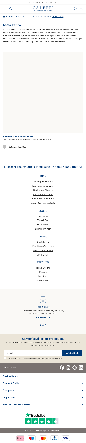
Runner (43, 272)
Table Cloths (43, 267)
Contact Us (43, 317)
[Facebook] (62, 367)
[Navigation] (5, 9)
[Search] (11, 9)
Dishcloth (42, 280)
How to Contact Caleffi (16, 404)
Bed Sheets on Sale (43, 198)
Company (8, 390)
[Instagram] (68, 367)
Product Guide (11, 383)
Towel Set (43, 220)
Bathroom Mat (43, 228)
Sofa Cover (43, 254)
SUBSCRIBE (72, 353)
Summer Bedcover (42, 186)
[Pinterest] (74, 367)
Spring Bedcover (43, 181)
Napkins (43, 276)
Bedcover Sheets (43, 190)
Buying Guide (10, 376)
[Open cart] (81, 9)
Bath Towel (43, 224)
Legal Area (9, 397)
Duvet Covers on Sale (43, 203)
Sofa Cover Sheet (43, 250)
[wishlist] (75, 9)
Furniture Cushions (43, 246)
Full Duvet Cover (43, 194)
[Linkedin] (81, 367)
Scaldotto (43, 242)
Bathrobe (43, 216)
